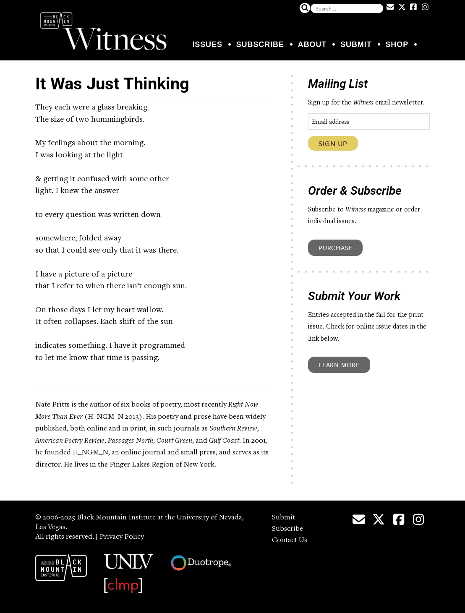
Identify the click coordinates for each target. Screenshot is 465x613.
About (312, 44)
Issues (207, 44)
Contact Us (289, 540)
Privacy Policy (121, 537)
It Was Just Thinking (112, 84)
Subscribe (260, 44)
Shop (396, 44)
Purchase (335, 247)
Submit (355, 44)
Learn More (339, 364)
